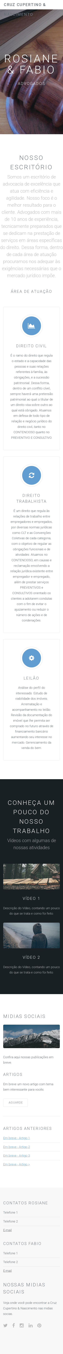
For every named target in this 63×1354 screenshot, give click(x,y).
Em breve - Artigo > (16, 1164)
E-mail (7, 1230)
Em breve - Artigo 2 (16, 1147)
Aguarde (16, 1102)
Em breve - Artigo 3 (16, 1156)
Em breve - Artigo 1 (16, 1138)
